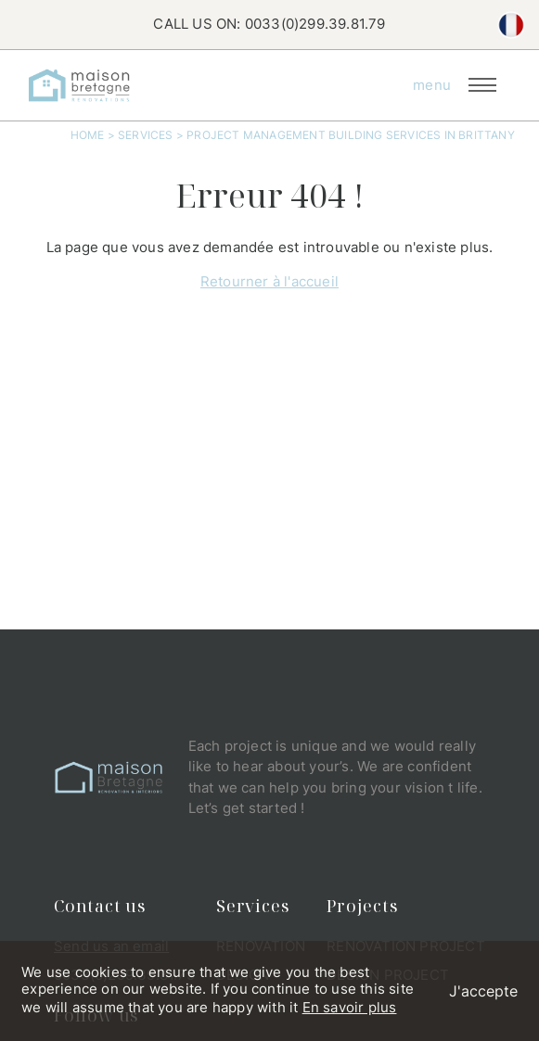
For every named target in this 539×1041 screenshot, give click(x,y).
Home (88, 135)
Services (145, 135)
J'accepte (483, 991)
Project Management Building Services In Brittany (350, 135)
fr (511, 25)
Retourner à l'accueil (269, 281)
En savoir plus (349, 1007)
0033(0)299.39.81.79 (315, 23)
